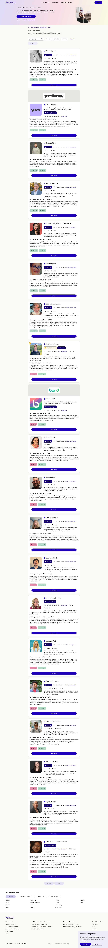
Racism (57, 902)
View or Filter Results (26, 16)
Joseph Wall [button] (51, 477)
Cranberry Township (37, 33)
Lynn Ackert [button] (51, 801)
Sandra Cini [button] (51, 641)
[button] (36, 56)
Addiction (8, 900)
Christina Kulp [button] (52, 517)
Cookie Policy (66, 943)
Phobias (57, 900)
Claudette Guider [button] (53, 721)
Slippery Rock (47, 33)
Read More (97, 944)
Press (93, 926)
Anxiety (7, 905)
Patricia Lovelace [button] (53, 303)
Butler (29, 33)
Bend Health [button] (51, 398)
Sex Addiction (58, 907)
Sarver (59, 33)
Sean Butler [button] (51, 51)
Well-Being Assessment (12, 926)
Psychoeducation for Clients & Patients (41, 926)
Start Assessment (29, 20)
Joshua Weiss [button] (51, 143)
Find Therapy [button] (45, 2)
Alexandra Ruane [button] (53, 598)
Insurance (56, 39)
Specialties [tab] (10, 896)
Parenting (32, 907)
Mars (49, 27)
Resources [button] (55, 2)
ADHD (7, 902)
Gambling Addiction (35, 902)
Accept (85, 944)
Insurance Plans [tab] (40, 896)
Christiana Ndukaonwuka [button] (56, 841)
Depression (33, 900)
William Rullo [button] (52, 183)
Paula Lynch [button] (51, 263)
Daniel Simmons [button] (53, 681)
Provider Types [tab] (54, 896)
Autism (7, 907)
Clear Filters (72, 39)
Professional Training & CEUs (39, 924)
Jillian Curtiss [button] (51, 761)
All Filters (64, 39)
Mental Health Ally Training (71, 924)
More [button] (68, 64)
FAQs (7, 934)
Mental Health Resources (13, 929)
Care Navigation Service (37, 929)
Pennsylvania (43, 27)
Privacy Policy (50, 943)
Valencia (54, 33)
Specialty (48, 39)
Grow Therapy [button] (52, 104)
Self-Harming (58, 905)
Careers (94, 929)
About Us (95, 924)
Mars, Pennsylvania (71, 55)
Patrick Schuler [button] (52, 344)
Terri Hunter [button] (51, 437)
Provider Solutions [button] (66, 2)
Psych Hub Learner (50, 348)
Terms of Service (58, 943)
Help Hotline (9, 931)
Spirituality (82, 900)
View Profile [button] (63, 76)
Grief (31, 905)
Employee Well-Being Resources (72, 926)
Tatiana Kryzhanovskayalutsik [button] (58, 223)
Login (98, 2)
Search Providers (10, 924)
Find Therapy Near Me (33, 27)
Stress (81, 902)
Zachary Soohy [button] (52, 557)
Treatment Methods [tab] (25, 896)
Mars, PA (33, 80)
